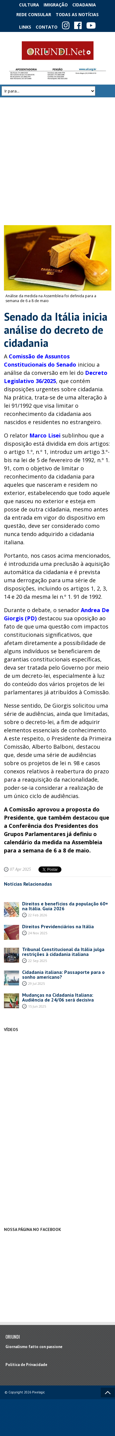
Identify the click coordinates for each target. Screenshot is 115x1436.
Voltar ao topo (108, 1392)
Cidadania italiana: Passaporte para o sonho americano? (63, 974)
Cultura (29, 5)
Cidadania (84, 5)
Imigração (56, 5)
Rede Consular (33, 14)
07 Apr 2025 (20, 869)
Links (25, 27)
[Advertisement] (56, 161)
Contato (47, 27)
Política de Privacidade (26, 1364)
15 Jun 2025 (37, 1006)
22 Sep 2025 (37, 960)
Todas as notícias (77, 14)
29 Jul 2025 (36, 983)
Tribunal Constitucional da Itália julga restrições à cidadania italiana (63, 951)
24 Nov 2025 (37, 933)
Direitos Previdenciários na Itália (58, 926)
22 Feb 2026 (37, 915)
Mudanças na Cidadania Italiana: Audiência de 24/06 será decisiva (58, 997)
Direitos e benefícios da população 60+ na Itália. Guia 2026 (65, 906)
